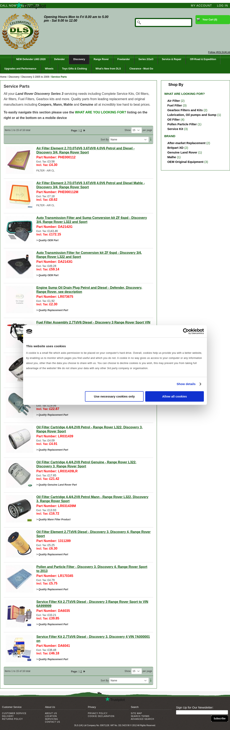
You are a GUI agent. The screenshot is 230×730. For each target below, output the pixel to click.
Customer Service (14, 713)
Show (128, 130)
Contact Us (52, 722)
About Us (51, 713)
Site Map (136, 713)
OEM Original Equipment (185, 161)
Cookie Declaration (101, 716)
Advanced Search (142, 719)
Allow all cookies (174, 396)
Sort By (105, 139)
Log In (222, 5)
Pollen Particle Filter (182, 124)
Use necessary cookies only (114, 396)
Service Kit (175, 129)
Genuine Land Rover (182, 152)
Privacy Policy (97, 713)
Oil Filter (173, 119)
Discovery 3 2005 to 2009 (35, 76)
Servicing (51, 719)
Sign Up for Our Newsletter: (194, 707)
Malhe (171, 157)
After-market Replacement (186, 143)
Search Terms (140, 716)
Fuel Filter (174, 105)
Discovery (14, 76)
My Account (201, 5)
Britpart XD (175, 147)
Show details (186, 384)
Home (3, 76)
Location (51, 716)
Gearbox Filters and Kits (185, 110)
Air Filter (173, 100)
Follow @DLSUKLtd (219, 52)
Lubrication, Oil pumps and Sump (191, 114)
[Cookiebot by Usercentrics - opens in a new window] (186, 331)
